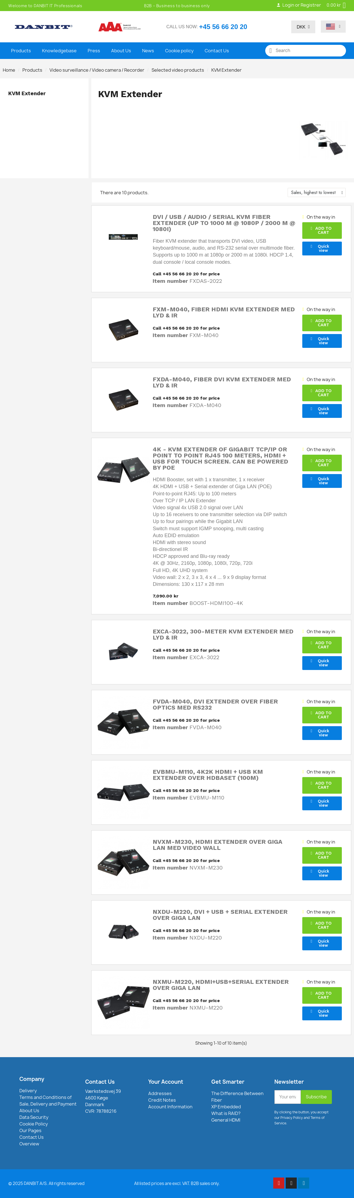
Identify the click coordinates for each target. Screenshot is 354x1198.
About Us (121, 51)
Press (94, 51)
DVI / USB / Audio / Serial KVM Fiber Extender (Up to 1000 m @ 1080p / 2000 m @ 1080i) (224, 222)
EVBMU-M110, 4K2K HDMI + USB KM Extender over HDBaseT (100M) (208, 774)
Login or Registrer (298, 5)
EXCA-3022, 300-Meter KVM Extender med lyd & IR (223, 634)
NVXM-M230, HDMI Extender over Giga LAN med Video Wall (217, 844)
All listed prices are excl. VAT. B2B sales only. (177, 1183)
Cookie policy (179, 51)
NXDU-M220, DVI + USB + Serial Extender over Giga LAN (220, 914)
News (148, 51)
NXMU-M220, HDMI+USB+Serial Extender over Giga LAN (221, 984)
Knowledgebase (59, 51)
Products (21, 51)
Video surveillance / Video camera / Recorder (97, 70)
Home (9, 70)
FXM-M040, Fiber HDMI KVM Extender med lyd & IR (224, 312)
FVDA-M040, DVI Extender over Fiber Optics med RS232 (215, 704)
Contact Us (217, 51)
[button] (322, 230)
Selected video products (178, 70)
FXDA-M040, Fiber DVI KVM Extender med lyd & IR (222, 382)
